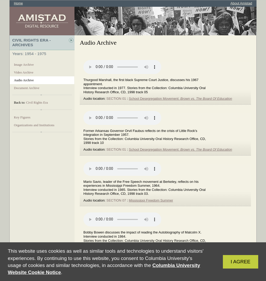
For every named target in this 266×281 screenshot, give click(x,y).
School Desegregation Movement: (180, 99)
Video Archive (23, 72)
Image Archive (24, 64)
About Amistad (241, 3)
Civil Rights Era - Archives (31, 42)
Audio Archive (24, 80)
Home (18, 3)
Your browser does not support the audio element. (122, 67)
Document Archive (26, 88)
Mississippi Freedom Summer (151, 200)
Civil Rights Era (37, 102)
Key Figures (22, 117)
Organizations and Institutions (34, 125)
